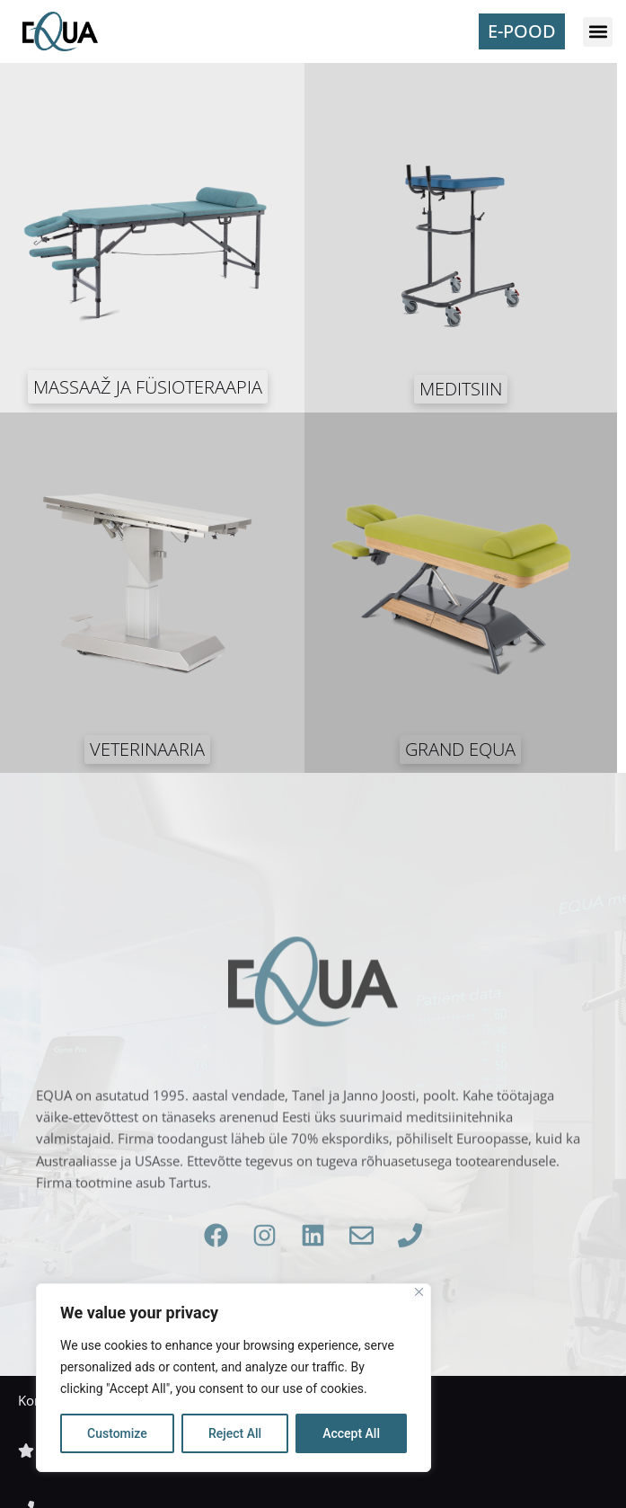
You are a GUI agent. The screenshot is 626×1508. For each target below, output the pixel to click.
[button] (598, 32)
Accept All (351, 1433)
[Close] (419, 1292)
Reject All (234, 1433)
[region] (233, 1377)
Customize (117, 1433)
